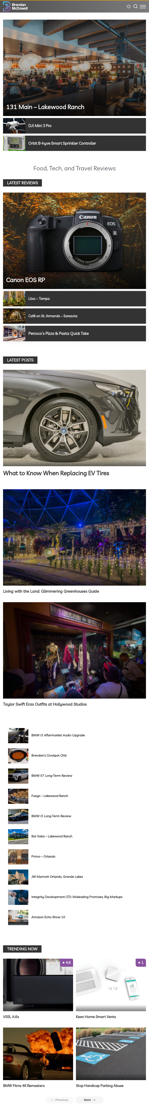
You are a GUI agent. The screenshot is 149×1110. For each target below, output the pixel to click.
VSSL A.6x (11, 1016)
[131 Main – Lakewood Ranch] (74, 68)
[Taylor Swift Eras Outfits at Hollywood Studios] (74, 650)
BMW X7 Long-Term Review (51, 775)
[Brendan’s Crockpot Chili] (18, 755)
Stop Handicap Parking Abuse (99, 1085)
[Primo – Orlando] (18, 856)
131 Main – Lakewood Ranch (45, 107)
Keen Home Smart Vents (96, 1016)
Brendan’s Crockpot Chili (49, 755)
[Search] (135, 6)
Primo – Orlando (43, 856)
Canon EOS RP (25, 280)
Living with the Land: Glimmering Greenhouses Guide (51, 590)
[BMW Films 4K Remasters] (38, 1053)
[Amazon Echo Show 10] (18, 916)
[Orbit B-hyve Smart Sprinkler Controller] (14, 143)
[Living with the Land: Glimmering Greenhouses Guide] (74, 537)
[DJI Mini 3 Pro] (14, 125)
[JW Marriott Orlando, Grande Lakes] (18, 876)
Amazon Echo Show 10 (48, 916)
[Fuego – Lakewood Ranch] (18, 795)
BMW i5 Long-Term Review (51, 815)
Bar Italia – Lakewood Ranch (51, 836)
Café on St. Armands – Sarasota (53, 315)
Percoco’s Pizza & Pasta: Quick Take (60, 333)
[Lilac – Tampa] (14, 298)
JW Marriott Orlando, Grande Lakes (57, 876)
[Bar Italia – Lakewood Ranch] (18, 836)
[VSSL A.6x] (38, 984)
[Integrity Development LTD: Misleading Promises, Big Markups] (18, 896)
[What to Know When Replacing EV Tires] (74, 417)
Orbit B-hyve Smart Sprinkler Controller (64, 142)
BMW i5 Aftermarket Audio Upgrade (58, 735)
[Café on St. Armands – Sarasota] (14, 316)
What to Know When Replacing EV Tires (56, 472)
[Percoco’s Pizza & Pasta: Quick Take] (14, 333)
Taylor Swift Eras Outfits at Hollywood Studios (45, 703)
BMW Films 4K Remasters (24, 1085)
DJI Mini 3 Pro (40, 125)
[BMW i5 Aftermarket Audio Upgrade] (18, 735)
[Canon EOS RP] (74, 240)
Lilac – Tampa (39, 298)
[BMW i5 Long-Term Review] (18, 815)
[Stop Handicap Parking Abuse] (111, 1053)
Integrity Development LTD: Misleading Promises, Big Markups (76, 896)
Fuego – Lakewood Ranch (49, 795)
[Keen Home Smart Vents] (111, 984)
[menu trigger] (143, 6)
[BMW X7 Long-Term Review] (18, 775)
